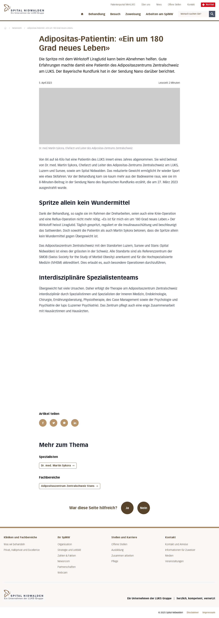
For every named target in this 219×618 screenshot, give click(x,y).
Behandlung (97, 14)
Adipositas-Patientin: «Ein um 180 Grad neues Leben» (50, 28)
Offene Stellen (174, 4)
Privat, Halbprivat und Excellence (22, 549)
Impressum (208, 612)
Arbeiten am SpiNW (159, 14)
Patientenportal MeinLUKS (123, 4)
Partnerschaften (67, 566)
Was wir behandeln (14, 544)
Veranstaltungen (174, 561)
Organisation (65, 544)
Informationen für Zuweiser (180, 549)
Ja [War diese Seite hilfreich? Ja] (127, 508)
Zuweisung (133, 14)
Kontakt (191, 4)
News (159, 4)
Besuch (115, 14)
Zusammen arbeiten (122, 555)
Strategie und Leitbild (69, 549)
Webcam (62, 572)
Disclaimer (193, 612)
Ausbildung (117, 549)
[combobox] (193, 14)
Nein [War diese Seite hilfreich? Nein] (143, 508)
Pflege (114, 561)
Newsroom (17, 28)
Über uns (145, 4)
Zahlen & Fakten (67, 555)
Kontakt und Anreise (176, 544)
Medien (169, 555)
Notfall (208, 4)
